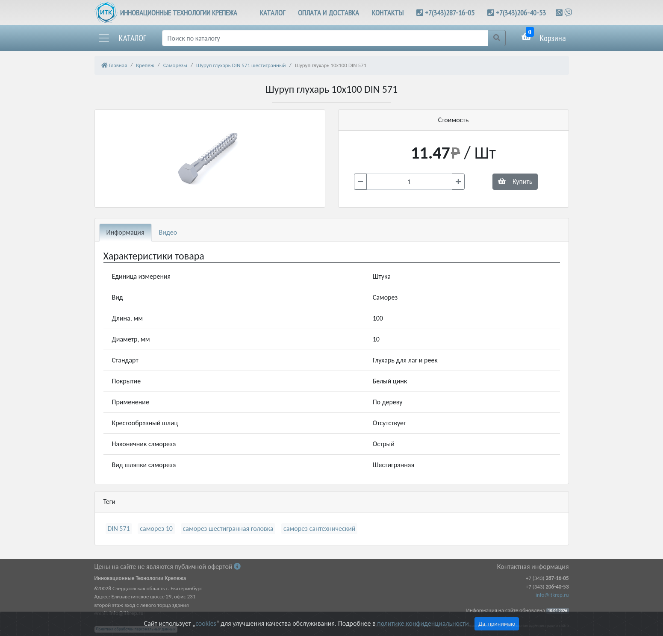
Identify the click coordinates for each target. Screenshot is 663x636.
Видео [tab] (168, 232)
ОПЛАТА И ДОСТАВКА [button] (328, 13)
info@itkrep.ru (552, 595)
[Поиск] (325, 38)
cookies (205, 623)
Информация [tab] (125, 232)
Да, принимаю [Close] (496, 623)
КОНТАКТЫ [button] (388, 13)
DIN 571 (119, 528)
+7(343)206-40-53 (521, 13)
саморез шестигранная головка (228, 528)
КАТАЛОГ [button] (272, 13)
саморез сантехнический (319, 528)
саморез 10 (156, 528)
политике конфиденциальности (423, 623)
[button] (121, 38)
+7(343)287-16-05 (449, 13)
